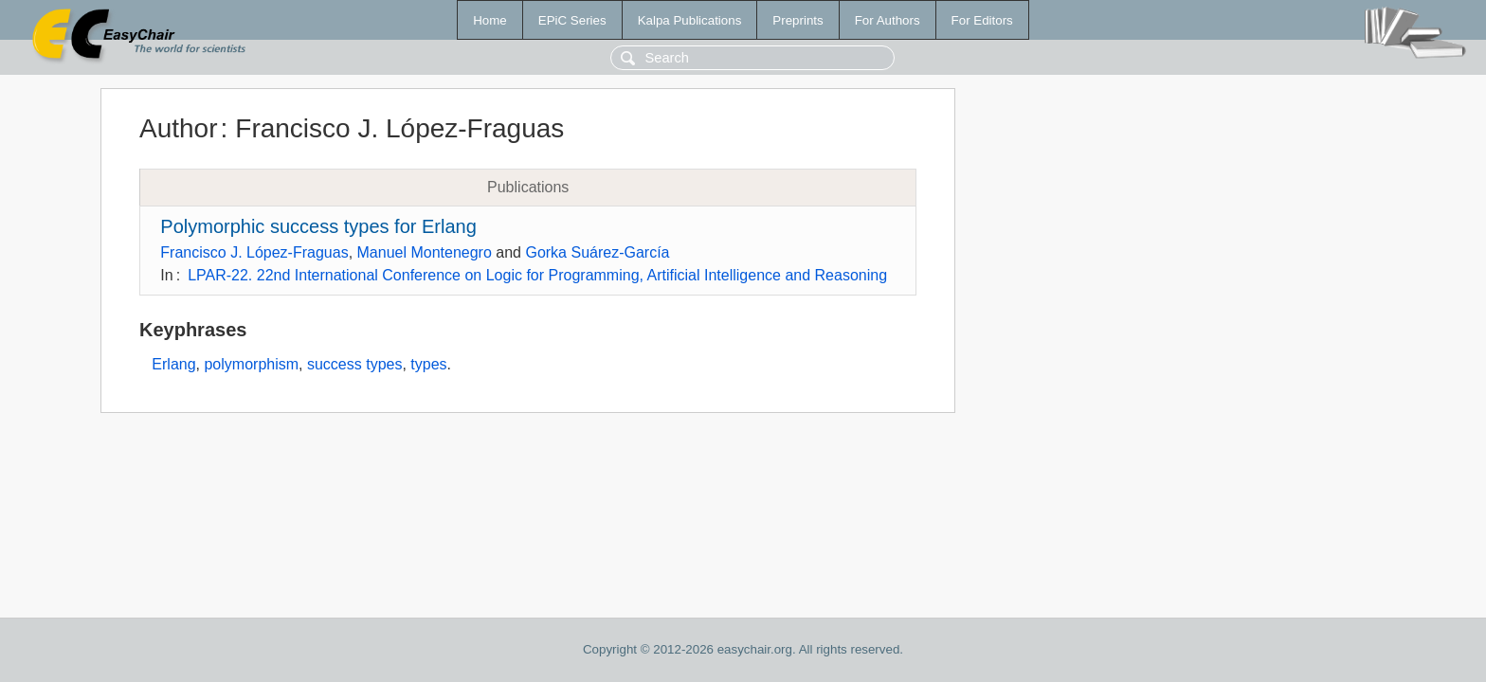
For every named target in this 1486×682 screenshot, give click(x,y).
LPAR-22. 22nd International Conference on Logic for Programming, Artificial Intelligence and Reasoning (537, 275)
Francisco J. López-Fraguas (254, 252)
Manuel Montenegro (424, 252)
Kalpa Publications (690, 20)
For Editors (982, 20)
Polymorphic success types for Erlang (318, 226)
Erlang (173, 364)
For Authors (887, 20)
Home (490, 20)
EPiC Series (572, 20)
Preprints (797, 20)
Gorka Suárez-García (597, 252)
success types (354, 364)
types (428, 364)
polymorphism (251, 364)
